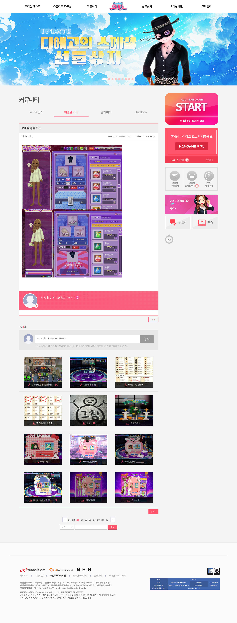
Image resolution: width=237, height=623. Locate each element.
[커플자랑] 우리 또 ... (45, 500)
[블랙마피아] (90, 384)
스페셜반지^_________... (136, 461)
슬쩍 (90, 423)
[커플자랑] (44, 461)
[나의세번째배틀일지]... (45, 384)
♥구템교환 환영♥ (136, 384)
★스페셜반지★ (90, 461)
